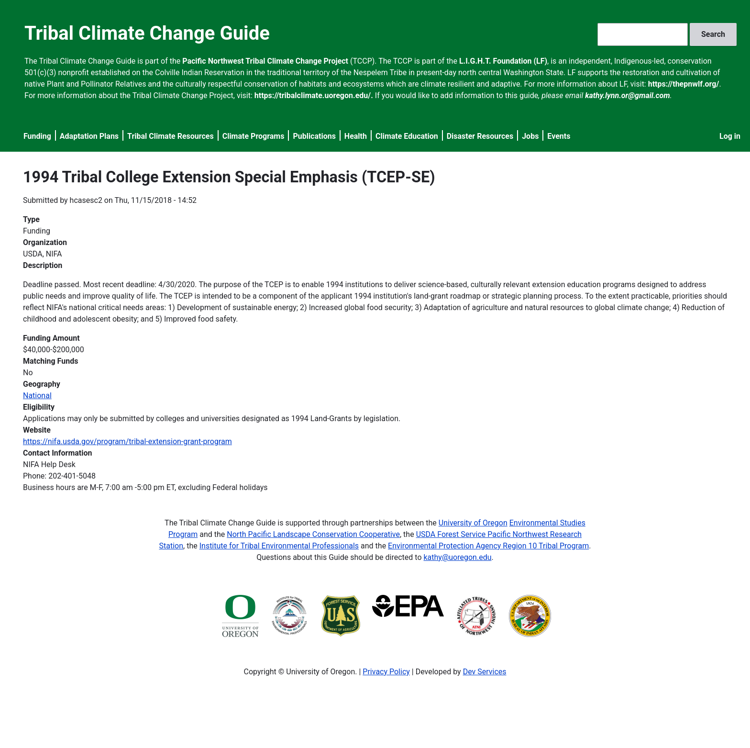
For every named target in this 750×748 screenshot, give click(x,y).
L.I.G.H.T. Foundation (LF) (503, 61)
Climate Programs (253, 136)
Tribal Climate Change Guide (147, 33)
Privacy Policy (386, 671)
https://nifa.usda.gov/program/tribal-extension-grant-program (127, 441)
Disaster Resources (480, 136)
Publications (314, 136)
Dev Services (485, 671)
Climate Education (406, 136)
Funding (37, 136)
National (37, 395)
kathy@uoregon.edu (458, 557)
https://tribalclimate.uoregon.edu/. (313, 95)
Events (558, 136)
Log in (729, 136)
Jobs (530, 136)
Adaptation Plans (89, 136)
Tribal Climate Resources (170, 136)
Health (355, 136)
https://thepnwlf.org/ (683, 84)
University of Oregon (473, 522)
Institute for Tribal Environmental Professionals (279, 545)
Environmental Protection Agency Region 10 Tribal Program (488, 545)
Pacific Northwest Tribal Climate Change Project (265, 61)
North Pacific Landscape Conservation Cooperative (313, 534)
